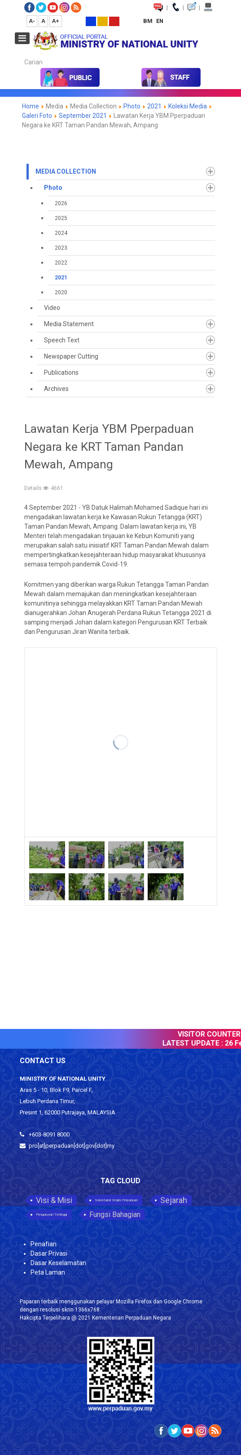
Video (52, 307)
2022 (61, 263)
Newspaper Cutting (71, 356)
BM (148, 21)
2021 (154, 106)
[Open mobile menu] (22, 38)
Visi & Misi (54, 1200)
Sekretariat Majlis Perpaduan (116, 1200)
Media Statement (69, 324)
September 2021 (83, 115)
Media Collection (65, 171)
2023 (61, 248)
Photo (131, 106)
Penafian (44, 1244)
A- (32, 21)
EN (159, 21)
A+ (55, 21)
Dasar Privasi (49, 1253)
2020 (61, 292)
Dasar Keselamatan (58, 1262)
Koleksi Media (187, 106)
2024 (61, 233)
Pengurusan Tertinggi (51, 1214)
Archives (56, 388)
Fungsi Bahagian (114, 1214)
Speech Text (61, 340)
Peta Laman (48, 1272)
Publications (61, 372)
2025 (61, 218)
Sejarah (173, 1200)
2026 (61, 203)
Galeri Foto (37, 115)
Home (30, 106)
